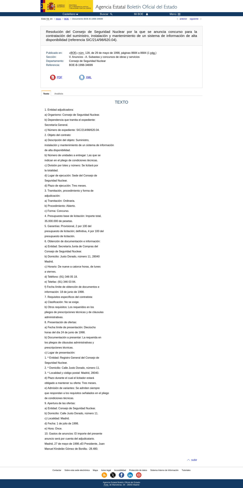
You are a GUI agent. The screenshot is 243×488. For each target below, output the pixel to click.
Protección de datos (138, 470)
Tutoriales (186, 470)
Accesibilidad (120, 470)
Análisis (58, 93)
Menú (175, 14)
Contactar (56, 470)
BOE (66, 19)
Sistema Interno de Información (164, 470)
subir (194, 459)
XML (88, 77)
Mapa (95, 470)
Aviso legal (106, 470)
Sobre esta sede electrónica (77, 470)
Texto (46, 93)
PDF (59, 77)
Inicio (58, 19)
